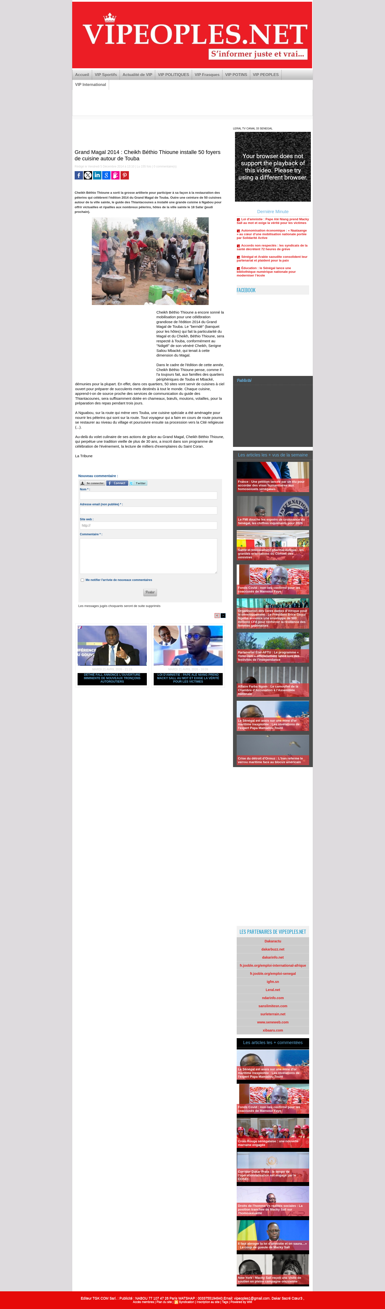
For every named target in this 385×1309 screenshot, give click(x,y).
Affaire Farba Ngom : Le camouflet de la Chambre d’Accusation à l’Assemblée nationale (268, 690)
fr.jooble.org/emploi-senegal (273, 974)
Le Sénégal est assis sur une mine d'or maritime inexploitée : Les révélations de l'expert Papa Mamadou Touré (269, 724)
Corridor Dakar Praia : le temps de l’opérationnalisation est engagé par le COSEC (267, 1175)
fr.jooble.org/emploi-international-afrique (273, 965)
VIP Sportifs (106, 75)
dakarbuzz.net (272, 949)
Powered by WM (241, 1302)
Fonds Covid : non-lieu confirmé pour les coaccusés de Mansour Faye (269, 589)
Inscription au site (208, 1302)
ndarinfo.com (273, 998)
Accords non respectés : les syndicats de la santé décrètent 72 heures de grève (272, 253)
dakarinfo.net (273, 957)
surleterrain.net (273, 1014)
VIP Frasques (207, 75)
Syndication (186, 1302)
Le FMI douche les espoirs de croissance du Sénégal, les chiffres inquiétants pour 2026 (271, 521)
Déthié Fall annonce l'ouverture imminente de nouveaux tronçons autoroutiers (112, 678)
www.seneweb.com (273, 1022)
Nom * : (85, 489)
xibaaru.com (273, 1030)
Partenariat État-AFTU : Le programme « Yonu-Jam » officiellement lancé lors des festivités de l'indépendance (268, 655)
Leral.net (273, 990)
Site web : (87, 519)
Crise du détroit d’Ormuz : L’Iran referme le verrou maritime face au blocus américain (270, 760)
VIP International (90, 85)
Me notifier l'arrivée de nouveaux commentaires (119, 580)
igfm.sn (273, 982)
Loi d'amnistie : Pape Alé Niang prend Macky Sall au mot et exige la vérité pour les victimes (188, 678)
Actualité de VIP (137, 75)
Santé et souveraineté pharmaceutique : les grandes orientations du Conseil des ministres (271, 553)
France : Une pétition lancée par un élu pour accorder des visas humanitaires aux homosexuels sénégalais (271, 485)
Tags (225, 1302)
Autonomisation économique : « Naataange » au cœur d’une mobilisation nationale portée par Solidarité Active (272, 240)
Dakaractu (273, 941)
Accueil (82, 75)
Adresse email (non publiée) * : (101, 504)
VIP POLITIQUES (173, 75)
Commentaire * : (91, 534)
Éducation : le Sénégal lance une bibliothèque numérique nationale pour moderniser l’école (266, 277)
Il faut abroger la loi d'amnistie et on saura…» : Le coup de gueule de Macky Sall (272, 1245)
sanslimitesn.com (273, 1006)
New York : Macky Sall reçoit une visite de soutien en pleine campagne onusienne (269, 1279)
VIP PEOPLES (266, 75)
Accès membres (143, 1302)
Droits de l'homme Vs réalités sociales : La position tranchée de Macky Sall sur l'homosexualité (270, 1209)
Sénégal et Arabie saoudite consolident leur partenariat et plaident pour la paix (272, 264)
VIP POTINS (236, 75)
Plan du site (164, 1302)
